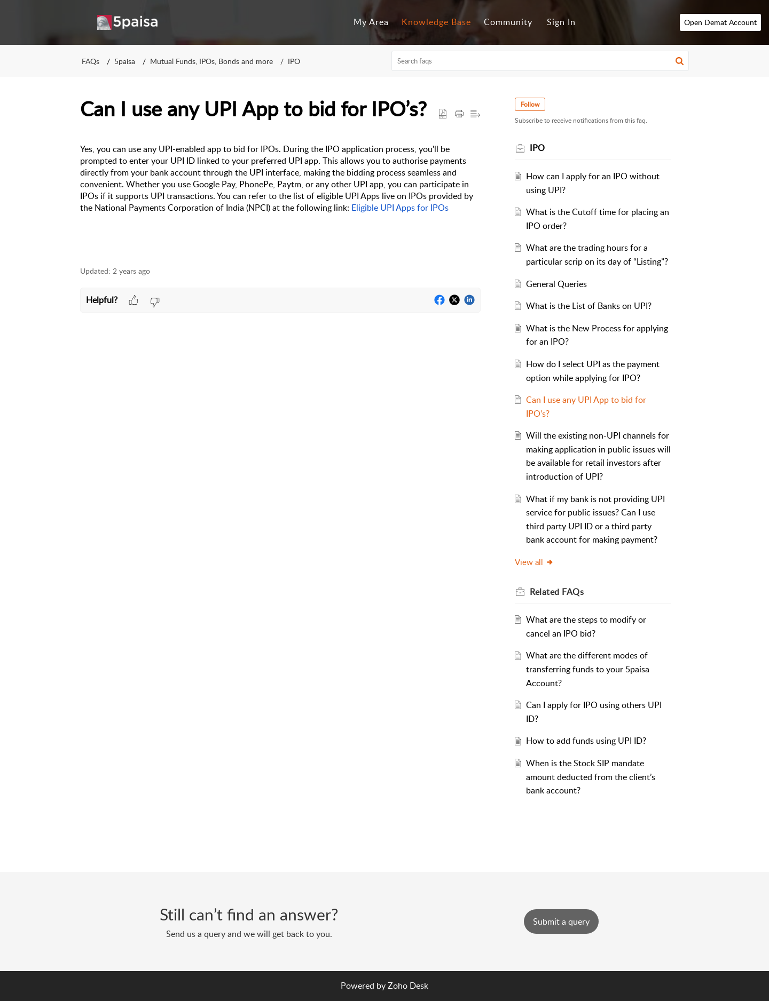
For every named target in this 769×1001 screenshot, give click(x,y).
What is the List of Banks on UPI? (589, 306)
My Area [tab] (371, 22)
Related (557, 592)
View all (534, 562)
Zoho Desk (408, 985)
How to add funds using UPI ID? (586, 740)
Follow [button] (530, 104)
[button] (680, 60)
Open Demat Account (720, 22)
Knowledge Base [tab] (436, 22)
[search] (540, 61)
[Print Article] (459, 114)
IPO (294, 61)
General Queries (556, 284)
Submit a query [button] (561, 921)
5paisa (124, 61)
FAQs (90, 61)
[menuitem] (561, 22)
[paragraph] (280, 199)
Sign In (561, 22)
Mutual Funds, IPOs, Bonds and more (211, 61)
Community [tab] (508, 22)
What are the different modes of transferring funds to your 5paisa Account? (587, 668)
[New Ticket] (561, 921)
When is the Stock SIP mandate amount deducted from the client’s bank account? (590, 776)
